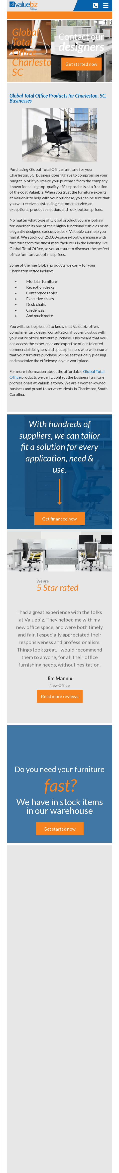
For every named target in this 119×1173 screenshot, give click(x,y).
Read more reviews (59, 696)
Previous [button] (3, 625)
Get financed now (59, 518)
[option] (59, 626)
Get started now (81, 64)
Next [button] (115, 625)
